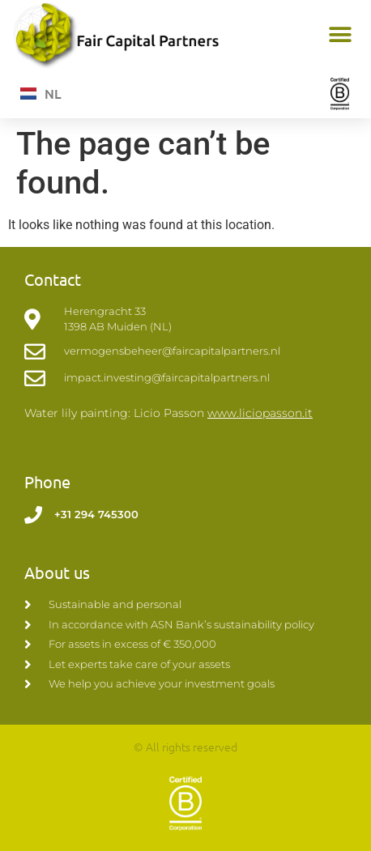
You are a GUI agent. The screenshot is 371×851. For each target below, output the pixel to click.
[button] (340, 35)
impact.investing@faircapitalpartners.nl (167, 377)
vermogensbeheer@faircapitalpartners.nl (172, 350)
